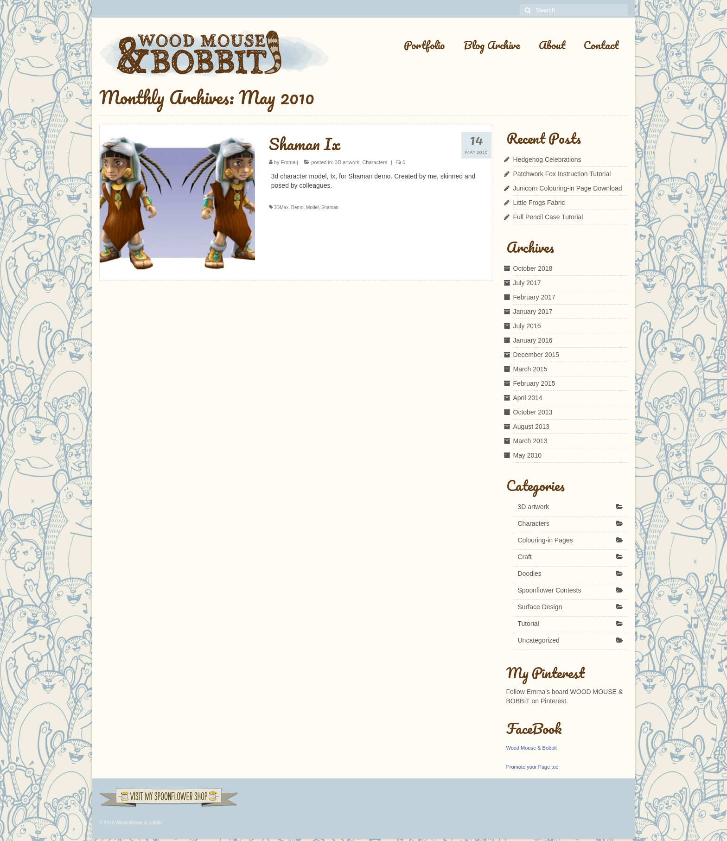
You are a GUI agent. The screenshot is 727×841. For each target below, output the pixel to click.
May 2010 (527, 455)
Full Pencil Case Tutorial (548, 217)
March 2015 (530, 369)
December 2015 (536, 354)
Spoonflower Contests (549, 590)
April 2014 (527, 397)
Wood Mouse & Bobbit (531, 748)
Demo (297, 207)
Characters (374, 162)
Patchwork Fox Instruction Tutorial (562, 174)
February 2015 (534, 383)
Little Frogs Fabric (539, 202)
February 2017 (534, 297)
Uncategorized (539, 640)
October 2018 (533, 268)
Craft (525, 557)
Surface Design (540, 607)
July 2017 (527, 283)
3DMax (281, 207)
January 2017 (533, 311)
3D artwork (347, 162)
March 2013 (530, 441)
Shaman (329, 207)
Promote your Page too (532, 767)
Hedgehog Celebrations (547, 159)
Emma (288, 162)
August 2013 (531, 426)
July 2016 (527, 326)
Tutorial (528, 623)
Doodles (530, 573)
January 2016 (533, 340)
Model (312, 207)
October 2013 (533, 412)
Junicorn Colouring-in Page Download (567, 188)
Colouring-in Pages (545, 540)
